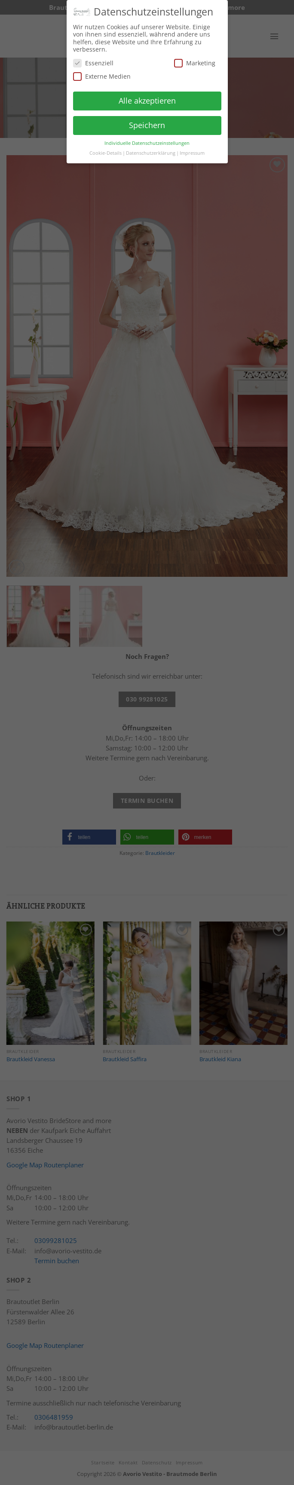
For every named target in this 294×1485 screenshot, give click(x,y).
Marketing (194, 59)
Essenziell (93, 59)
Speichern (147, 121)
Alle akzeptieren (147, 97)
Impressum (192, 150)
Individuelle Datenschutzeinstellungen (147, 140)
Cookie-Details (105, 150)
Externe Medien (102, 73)
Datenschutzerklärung (150, 150)
